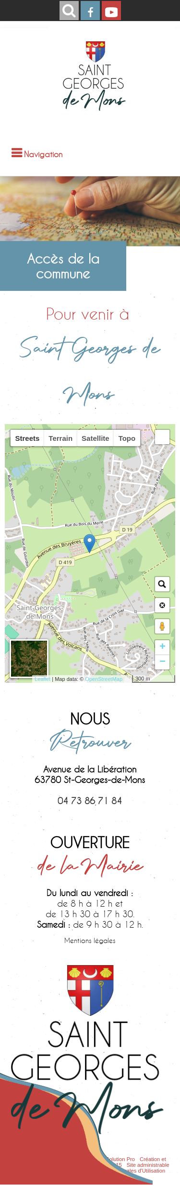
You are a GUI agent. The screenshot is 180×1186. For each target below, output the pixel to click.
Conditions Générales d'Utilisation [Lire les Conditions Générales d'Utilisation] (125, 1171)
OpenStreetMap (103, 679)
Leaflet (42, 679)
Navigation (43, 154)
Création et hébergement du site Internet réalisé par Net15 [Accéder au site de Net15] (88, 1162)
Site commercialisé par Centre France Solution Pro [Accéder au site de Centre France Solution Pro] (74, 1159)
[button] (162, 437)
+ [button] (162, 647)
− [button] (162, 662)
